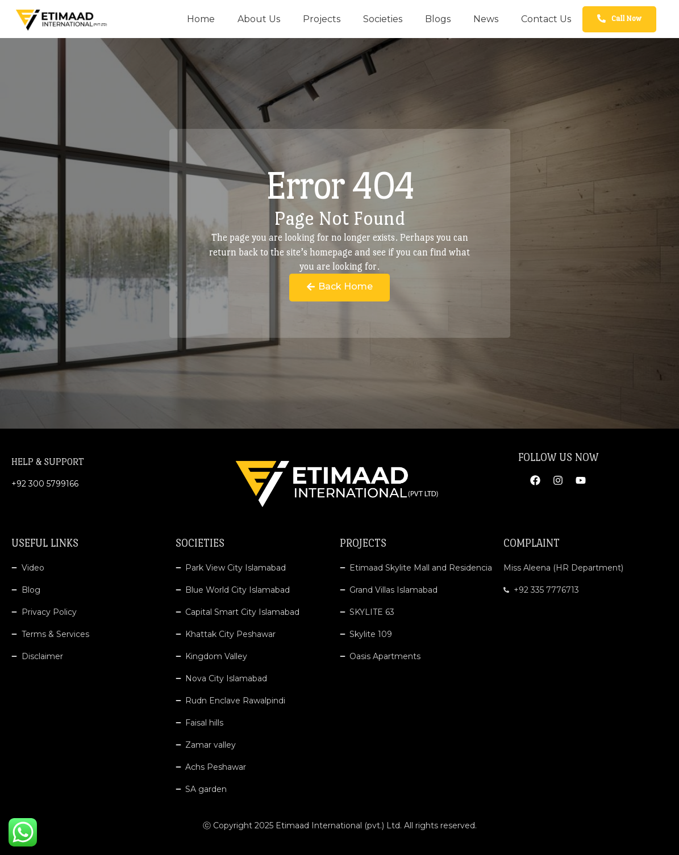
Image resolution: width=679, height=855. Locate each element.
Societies (382, 19)
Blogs (438, 19)
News (485, 19)
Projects (321, 19)
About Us (259, 19)
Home (201, 19)
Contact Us (546, 19)
